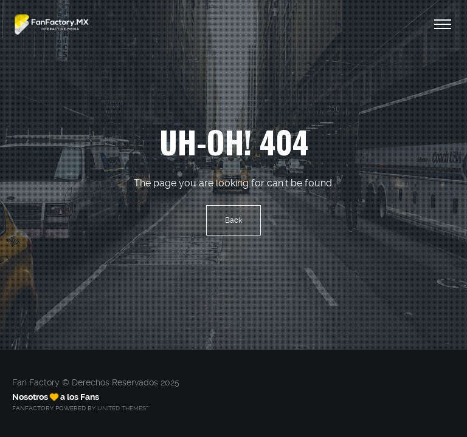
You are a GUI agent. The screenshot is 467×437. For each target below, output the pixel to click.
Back (233, 220)
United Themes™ (123, 408)
